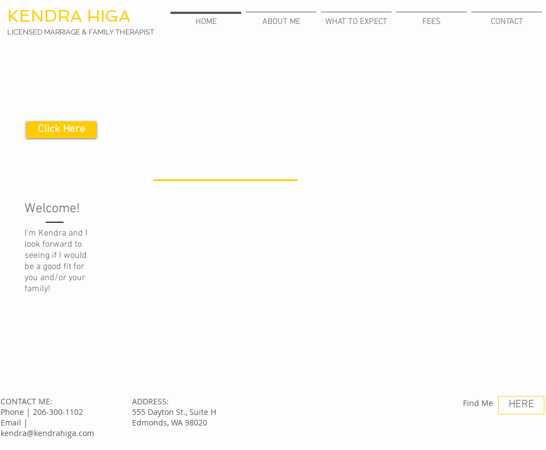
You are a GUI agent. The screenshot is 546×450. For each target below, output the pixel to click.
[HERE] (521, 405)
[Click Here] (61, 129)
